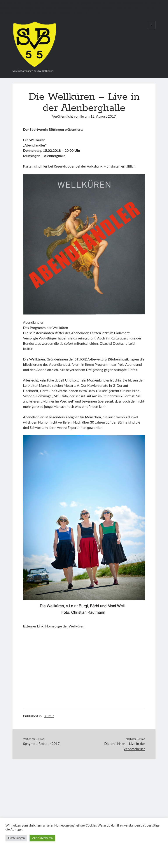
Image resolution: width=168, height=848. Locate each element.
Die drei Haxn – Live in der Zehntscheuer (124, 746)
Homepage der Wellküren (64, 626)
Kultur (49, 716)
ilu (82, 116)
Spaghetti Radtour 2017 (41, 743)
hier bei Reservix (54, 166)
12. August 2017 (103, 116)
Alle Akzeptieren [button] (42, 838)
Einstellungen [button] (16, 838)
